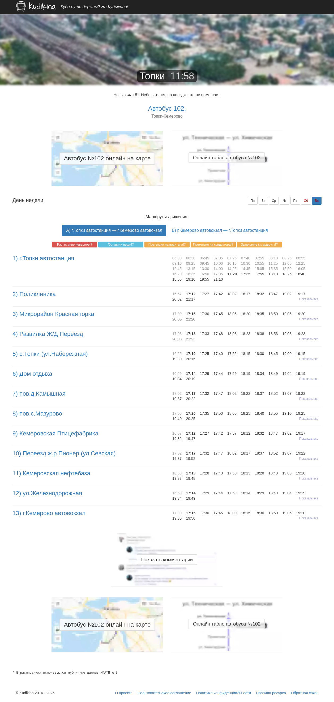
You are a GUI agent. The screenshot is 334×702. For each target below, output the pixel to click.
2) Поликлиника (34, 294)
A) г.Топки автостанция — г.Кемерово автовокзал (114, 230)
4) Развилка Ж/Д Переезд (47, 334)
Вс (317, 201)
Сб (306, 201)
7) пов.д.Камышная (39, 393)
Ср (274, 201)
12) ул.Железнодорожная (47, 493)
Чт (284, 201)
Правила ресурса (271, 693)
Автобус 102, (167, 108)
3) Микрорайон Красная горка (53, 314)
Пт (295, 201)
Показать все (309, 299)
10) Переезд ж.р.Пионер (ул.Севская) (64, 453)
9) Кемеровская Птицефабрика (55, 433)
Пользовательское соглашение (164, 693)
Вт (263, 201)
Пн (253, 201)
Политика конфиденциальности (223, 693)
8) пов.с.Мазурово (37, 413)
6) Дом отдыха (32, 373)
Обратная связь (304, 693)
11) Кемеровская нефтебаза (51, 473)
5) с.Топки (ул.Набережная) (50, 353)
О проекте (123, 693)
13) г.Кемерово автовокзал (48, 513)
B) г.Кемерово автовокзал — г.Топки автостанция (220, 230)
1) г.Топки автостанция (43, 258)
